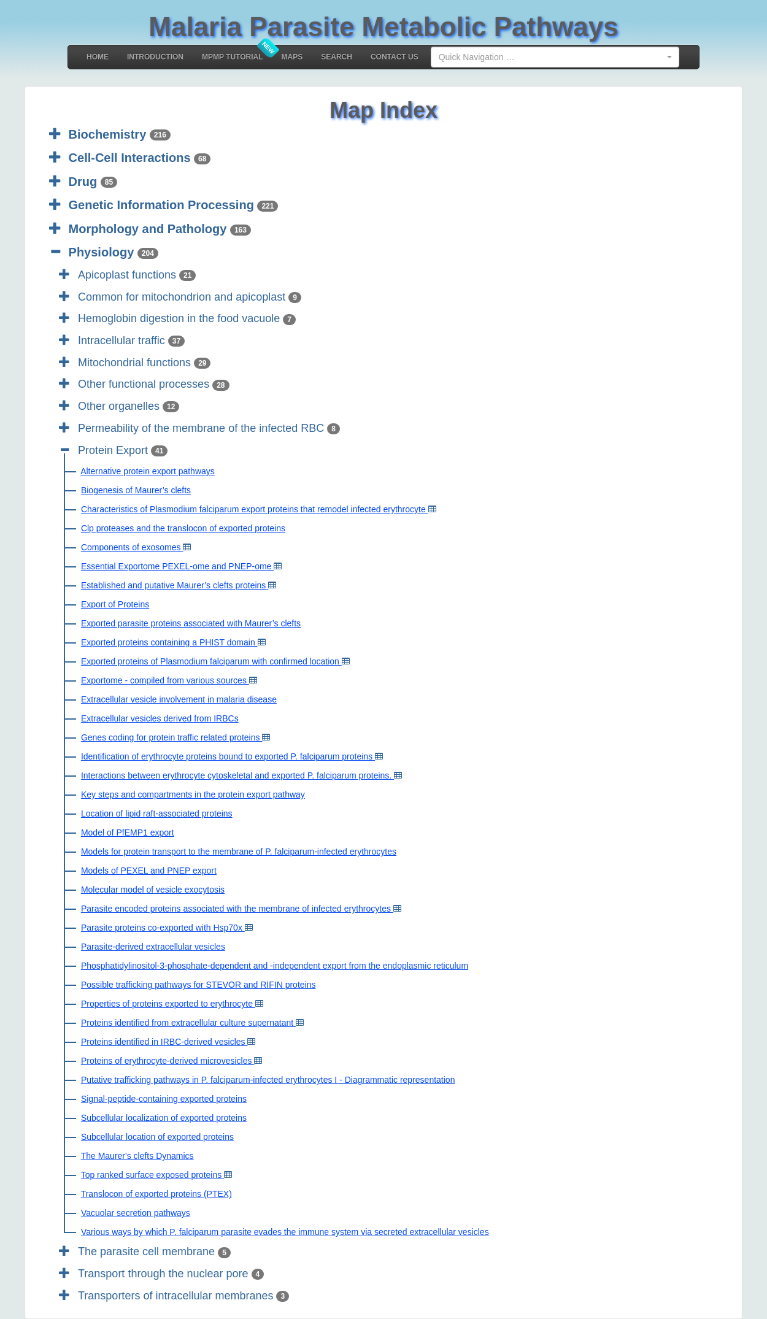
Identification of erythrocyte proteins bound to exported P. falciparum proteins (228, 756)
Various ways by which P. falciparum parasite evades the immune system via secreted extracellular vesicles (285, 1232)
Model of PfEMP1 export (127, 832)
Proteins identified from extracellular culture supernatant (188, 1023)
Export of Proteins (115, 604)
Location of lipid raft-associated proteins (157, 813)
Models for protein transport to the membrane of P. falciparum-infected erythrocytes (238, 851)
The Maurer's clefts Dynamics (137, 1156)
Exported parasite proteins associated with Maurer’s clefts (191, 623)
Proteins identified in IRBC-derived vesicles (164, 1042)
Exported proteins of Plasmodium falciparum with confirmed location (211, 661)
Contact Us (394, 57)
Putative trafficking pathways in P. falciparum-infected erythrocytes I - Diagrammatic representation (268, 1080)
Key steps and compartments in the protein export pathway (193, 794)
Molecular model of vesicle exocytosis (153, 889)
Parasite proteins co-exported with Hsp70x (163, 928)
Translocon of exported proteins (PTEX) (156, 1194)
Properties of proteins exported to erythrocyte (168, 1004)
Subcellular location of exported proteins (157, 1137)
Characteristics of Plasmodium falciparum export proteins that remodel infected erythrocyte (254, 509)
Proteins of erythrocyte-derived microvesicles (167, 1061)
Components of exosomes (132, 547)
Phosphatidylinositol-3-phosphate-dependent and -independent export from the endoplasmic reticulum (274, 966)
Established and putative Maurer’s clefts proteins (174, 585)
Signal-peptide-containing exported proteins (164, 1099)
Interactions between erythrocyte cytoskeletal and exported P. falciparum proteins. (237, 775)
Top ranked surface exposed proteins (152, 1175)
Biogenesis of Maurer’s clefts (136, 490)
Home (98, 57)
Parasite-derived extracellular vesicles (153, 947)
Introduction (155, 57)
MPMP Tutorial (232, 57)
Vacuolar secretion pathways (135, 1213)
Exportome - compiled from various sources (165, 680)
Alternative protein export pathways (147, 471)
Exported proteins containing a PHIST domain (169, 642)
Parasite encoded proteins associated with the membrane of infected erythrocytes (237, 908)
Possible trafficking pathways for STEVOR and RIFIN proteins (198, 985)
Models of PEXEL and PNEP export (149, 870)
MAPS (292, 57)
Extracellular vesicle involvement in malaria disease (179, 699)
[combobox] (555, 57)
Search (336, 57)
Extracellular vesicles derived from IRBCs (160, 718)
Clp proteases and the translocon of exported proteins (183, 528)
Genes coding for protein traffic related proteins (171, 737)
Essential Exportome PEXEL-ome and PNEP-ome (177, 566)
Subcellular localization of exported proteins (164, 1118)
